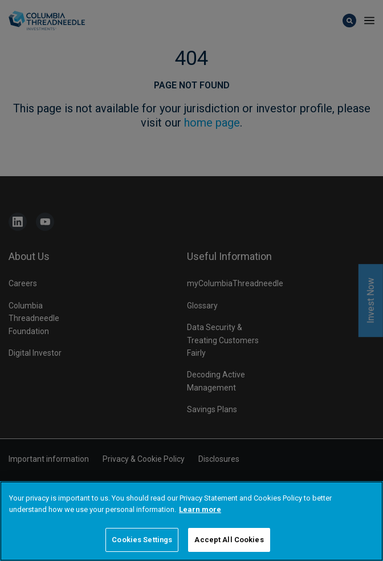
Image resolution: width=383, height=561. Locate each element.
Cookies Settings (142, 540)
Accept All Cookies (228, 540)
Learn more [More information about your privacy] (200, 510)
